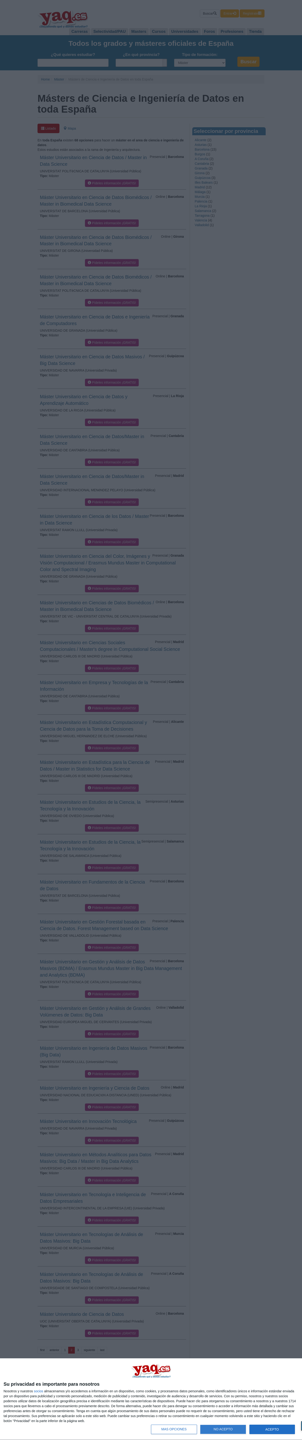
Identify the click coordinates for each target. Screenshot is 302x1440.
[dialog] (151, 1399)
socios (38, 1391)
